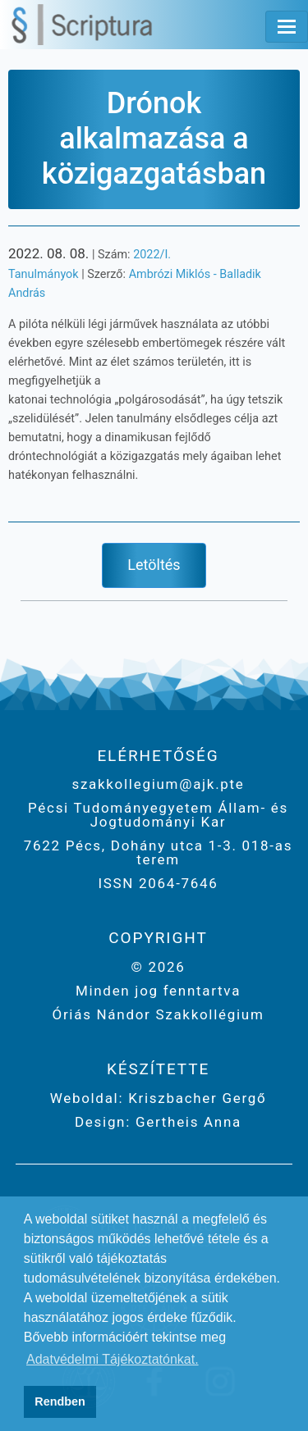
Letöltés (153, 564)
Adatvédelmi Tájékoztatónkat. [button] (112, 1359)
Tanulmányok (43, 274)
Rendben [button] (59, 1401)
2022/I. (152, 255)
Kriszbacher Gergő (194, 1098)
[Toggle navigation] (286, 27)
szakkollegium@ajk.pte (157, 784)
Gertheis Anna (186, 1122)
